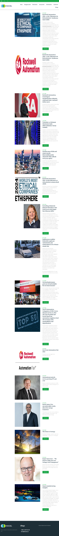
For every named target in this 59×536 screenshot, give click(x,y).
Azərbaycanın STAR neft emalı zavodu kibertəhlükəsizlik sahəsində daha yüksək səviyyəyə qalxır (49, 155)
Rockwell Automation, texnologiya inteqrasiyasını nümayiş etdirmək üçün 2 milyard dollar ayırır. (49, 98)
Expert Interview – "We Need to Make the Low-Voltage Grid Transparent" (50, 460)
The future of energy (48, 431)
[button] (45, 49)
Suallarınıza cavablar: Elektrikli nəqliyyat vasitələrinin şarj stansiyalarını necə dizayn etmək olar (50, 243)
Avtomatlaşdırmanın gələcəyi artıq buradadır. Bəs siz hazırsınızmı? (49, 283)
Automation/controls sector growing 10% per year (49, 379)
